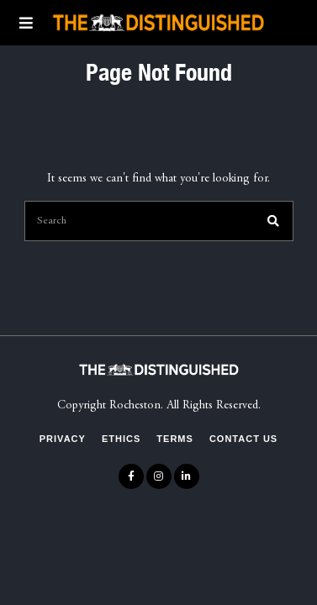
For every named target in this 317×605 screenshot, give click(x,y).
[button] (273, 221)
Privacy (63, 439)
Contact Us (243, 439)
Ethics (121, 439)
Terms (174, 439)
